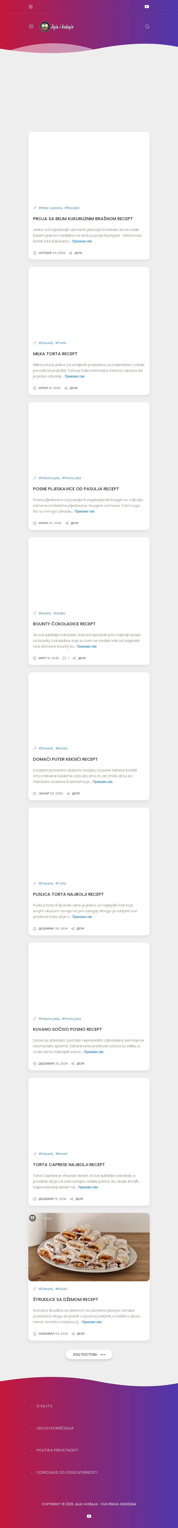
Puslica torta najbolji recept (68, 893)
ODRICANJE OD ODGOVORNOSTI (66, 1472)
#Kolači (45, 612)
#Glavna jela (49, 477)
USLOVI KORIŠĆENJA (55, 1428)
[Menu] (31, 26)
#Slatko (59, 612)
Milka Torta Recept (55, 353)
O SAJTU (44, 1406)
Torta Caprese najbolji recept (69, 1163)
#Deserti (46, 342)
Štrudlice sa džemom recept (65, 1298)
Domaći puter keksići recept (65, 758)
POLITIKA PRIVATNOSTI (57, 1450)
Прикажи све (82, 241)
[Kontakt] (30, 7)
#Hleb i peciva (50, 207)
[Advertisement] (89, 89)
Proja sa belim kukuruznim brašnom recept (83, 218)
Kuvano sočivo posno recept (67, 1028)
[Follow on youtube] (147, 7)
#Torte (60, 342)
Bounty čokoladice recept (64, 623)
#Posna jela (71, 477)
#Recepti (72, 207)
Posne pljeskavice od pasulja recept (76, 488)
